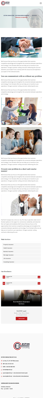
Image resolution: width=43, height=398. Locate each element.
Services (34, 15)
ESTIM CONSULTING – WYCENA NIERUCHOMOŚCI (16, 15)
